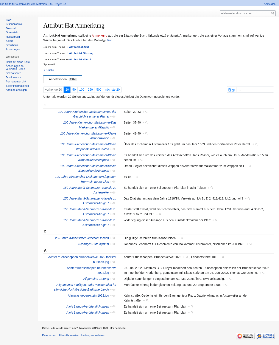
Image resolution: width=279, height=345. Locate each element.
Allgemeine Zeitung (96, 278)
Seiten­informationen (17, 85)
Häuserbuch (13, 36)
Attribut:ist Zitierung (81, 53)
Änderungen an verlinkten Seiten (15, 68)
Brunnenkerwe (14, 24)
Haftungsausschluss (92, 335)
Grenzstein (12, 32)
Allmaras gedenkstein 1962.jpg (88, 295)
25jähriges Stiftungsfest (93, 244)
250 (90, 89)
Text (109, 40)
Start (8, 20)
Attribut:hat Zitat (79, 46)
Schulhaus (12, 45)
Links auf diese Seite (18, 61)
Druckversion (13, 77)
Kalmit (9, 40)
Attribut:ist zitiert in (80, 59)
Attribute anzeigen (16, 89)
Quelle (50, 69)
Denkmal (11, 28)
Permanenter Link (16, 81)
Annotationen (63, 79)
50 (74, 89)
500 (98, 89)
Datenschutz (49, 335)
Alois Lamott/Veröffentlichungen (88, 306)
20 (67, 89)
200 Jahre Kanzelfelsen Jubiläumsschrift (82, 238)
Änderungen (13, 49)
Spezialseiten (13, 73)
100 (81, 89)
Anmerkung (99, 35)
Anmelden (270, 4)
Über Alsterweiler (69, 335)
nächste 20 (112, 89)
